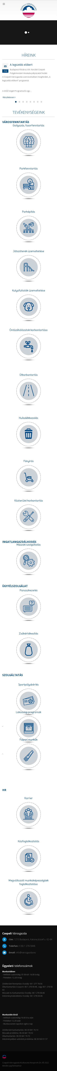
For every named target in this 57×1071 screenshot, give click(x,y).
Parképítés (28, 211)
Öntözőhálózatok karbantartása (28, 330)
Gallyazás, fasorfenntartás (28, 125)
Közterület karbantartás (28, 500)
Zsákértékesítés (28, 633)
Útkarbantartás (28, 375)
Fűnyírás (28, 461)
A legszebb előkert (21, 64)
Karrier (28, 798)
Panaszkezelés (29, 590)
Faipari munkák (28, 739)
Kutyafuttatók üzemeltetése (28, 290)
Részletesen (9, 97)
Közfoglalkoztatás (28, 841)
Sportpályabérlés (28, 684)
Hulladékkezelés (28, 418)
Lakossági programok (28, 712)
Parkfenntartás (28, 168)
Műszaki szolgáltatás (28, 544)
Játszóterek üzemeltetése (28, 251)
